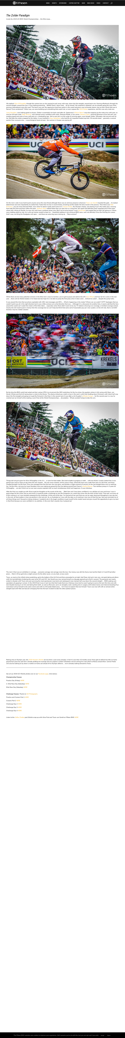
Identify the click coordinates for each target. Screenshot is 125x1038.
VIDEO (98, 3)
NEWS (48, 3)
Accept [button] (102, 1035)
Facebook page (43, 674)
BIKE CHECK (90, 3)
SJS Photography (32, 694)
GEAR (83, 3)
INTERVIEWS (63, 3)
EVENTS (54, 3)
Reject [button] (108, 1035)
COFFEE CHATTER (74, 3)
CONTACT (106, 3)
